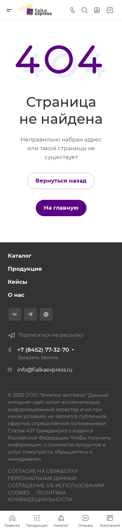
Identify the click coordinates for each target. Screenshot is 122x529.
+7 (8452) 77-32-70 (43, 349)
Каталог (20, 255)
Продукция (25, 268)
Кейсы (17, 282)
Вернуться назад (61, 180)
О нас (16, 295)
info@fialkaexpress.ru (45, 370)
